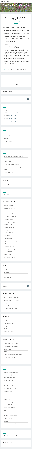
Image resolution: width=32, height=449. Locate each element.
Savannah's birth (8, 216)
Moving (5, 238)
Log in (5, 269)
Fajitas (5, 254)
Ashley (22, 21)
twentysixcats (6, 2)
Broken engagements (9, 257)
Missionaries (7, 246)
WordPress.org (7, 277)
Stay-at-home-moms (9, 241)
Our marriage (7, 213)
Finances (6, 224)
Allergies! (6, 138)
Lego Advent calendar (9, 133)
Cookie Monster (7, 208)
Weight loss (6, 219)
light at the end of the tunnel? (16, 156)
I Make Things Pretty (11, 69)
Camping (6, 230)
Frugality (6, 232)
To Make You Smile (21, 69)
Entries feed (6, 272)
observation (12, 169)
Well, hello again (12, 115)
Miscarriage (6, 227)
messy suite (12, 172)
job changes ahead (13, 159)
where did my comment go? (15, 167)
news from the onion (14, 164)
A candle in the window (13, 110)
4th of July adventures (9, 249)
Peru (5, 243)
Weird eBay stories (8, 222)
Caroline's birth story (9, 205)
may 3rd (11, 161)
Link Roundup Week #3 (9, 144)
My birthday (6, 235)
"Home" (6, 251)
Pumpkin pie (7, 211)
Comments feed (7, 275)
